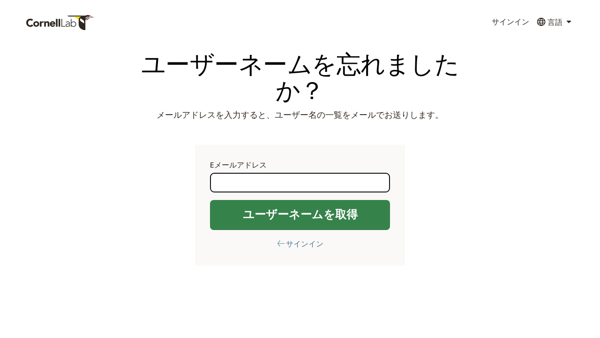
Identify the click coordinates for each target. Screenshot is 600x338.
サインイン (510, 22)
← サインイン (300, 244)
